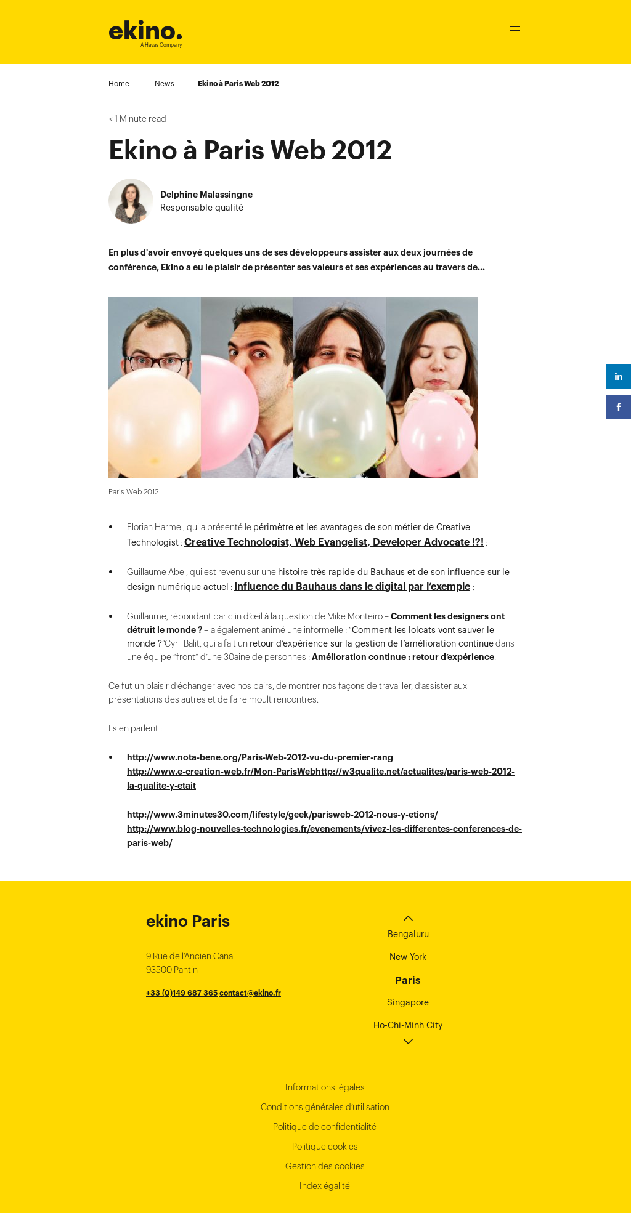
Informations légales (325, 917)
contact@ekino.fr (250, 822)
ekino (145, 30)
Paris (408, 809)
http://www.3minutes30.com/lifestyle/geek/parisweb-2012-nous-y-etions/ (282, 644)
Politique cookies (325, 976)
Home (118, 83)
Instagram (485, 1159)
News (164, 83)
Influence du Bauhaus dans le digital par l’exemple (352, 416)
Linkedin (456, 1159)
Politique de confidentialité (325, 956)
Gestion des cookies (325, 995)
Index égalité (324, 1015)
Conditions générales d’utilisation (325, 936)
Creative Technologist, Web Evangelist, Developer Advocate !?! (334, 372)
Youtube (514, 1159)
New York (407, 786)
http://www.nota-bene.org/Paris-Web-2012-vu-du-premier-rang (260, 587)
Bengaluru (408, 763)
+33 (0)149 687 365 (182, 822)
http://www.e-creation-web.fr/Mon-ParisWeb (221, 601)
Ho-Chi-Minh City (407, 854)
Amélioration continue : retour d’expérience (403, 486)
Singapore (408, 832)
